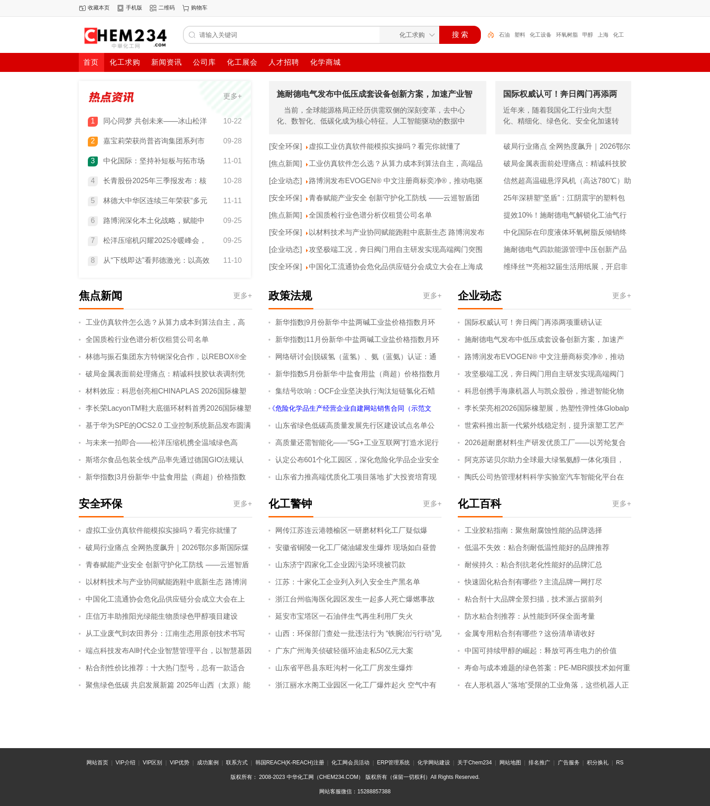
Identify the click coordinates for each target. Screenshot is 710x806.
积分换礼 (598, 762)
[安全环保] (285, 146)
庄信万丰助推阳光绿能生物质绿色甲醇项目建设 (162, 616)
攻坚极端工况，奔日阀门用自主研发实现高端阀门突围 (396, 249)
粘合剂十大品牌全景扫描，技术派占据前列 (533, 599)
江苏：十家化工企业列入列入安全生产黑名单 (347, 582)
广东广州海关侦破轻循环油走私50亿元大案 (344, 650)
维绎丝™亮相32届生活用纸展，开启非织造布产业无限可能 (566, 267)
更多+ (232, 96)
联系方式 (237, 762)
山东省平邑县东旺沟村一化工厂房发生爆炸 (344, 668)
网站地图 (510, 762)
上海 (603, 35)
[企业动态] (285, 181)
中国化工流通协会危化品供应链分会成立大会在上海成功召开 (396, 267)
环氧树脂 (567, 35)
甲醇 (587, 35)
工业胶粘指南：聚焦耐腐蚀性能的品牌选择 (533, 530)
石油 (504, 35)
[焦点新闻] (285, 163)
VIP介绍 (125, 762)
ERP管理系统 (393, 762)
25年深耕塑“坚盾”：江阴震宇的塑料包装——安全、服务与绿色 (564, 198)
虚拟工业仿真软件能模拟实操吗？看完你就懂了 (385, 146)
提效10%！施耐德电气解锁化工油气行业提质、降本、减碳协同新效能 (565, 215)
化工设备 (541, 35)
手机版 (134, 8)
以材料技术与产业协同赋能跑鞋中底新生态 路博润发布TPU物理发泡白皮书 (397, 232)
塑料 (519, 35)
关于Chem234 (474, 762)
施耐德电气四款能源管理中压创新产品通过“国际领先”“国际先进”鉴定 (565, 250)
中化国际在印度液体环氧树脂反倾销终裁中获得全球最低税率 (565, 232)
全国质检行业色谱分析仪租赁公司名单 (370, 215)
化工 (618, 35)
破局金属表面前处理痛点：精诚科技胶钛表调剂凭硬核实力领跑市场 (565, 164)
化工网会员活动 (350, 762)
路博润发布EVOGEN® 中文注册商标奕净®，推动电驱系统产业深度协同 (396, 181)
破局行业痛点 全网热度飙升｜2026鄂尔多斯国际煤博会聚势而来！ (567, 147)
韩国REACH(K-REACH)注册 (289, 762)
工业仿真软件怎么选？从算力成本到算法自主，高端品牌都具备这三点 (396, 164)
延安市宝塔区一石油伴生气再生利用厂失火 (344, 616)
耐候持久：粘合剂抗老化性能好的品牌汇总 (533, 565)
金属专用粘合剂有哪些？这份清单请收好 (530, 633)
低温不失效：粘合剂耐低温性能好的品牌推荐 (537, 547)
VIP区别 (152, 762)
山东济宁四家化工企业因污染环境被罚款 (340, 565)
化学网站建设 (433, 762)
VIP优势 (179, 762)
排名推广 (539, 762)
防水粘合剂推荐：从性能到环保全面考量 (530, 616)
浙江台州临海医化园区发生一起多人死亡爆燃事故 (355, 599)
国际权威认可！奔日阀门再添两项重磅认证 (533, 322)
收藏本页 (99, 8)
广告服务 (569, 762)
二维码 (166, 8)
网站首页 (97, 762)
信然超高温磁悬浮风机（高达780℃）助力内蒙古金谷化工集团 (567, 181)
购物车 (199, 8)
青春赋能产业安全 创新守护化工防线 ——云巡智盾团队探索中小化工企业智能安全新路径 (394, 198)
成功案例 (208, 762)
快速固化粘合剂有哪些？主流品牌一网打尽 (533, 582)
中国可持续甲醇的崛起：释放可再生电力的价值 (541, 650)
